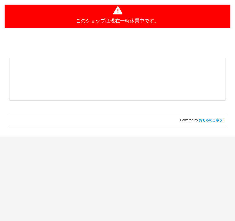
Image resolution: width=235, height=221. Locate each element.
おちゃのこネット (212, 120)
